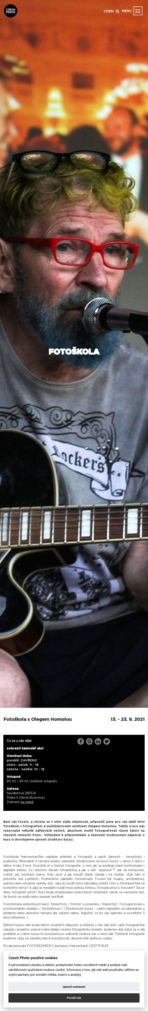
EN (111, 11)
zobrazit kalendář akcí (25, 748)
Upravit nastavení (74, 986)
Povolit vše (74, 997)
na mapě (27, 802)
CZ (106, 11)
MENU (127, 11)
